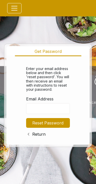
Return (39, 134)
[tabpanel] (48, 101)
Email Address (40, 99)
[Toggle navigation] (14, 8)
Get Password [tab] (48, 51)
